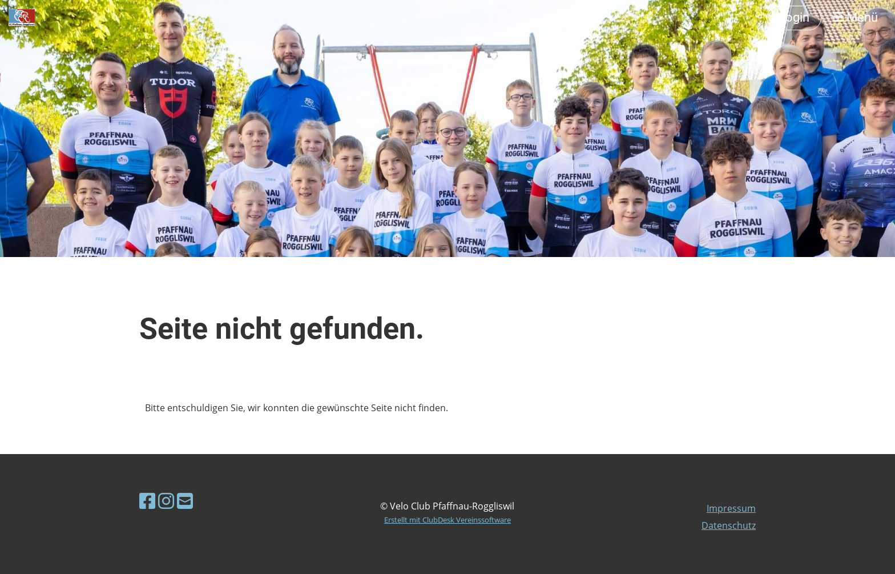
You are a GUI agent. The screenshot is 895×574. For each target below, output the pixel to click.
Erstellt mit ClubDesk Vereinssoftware (447, 520)
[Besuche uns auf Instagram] (166, 500)
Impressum (731, 508)
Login (794, 17)
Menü (855, 17)
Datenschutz (729, 525)
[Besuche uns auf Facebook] (147, 500)
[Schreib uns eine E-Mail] (185, 500)
